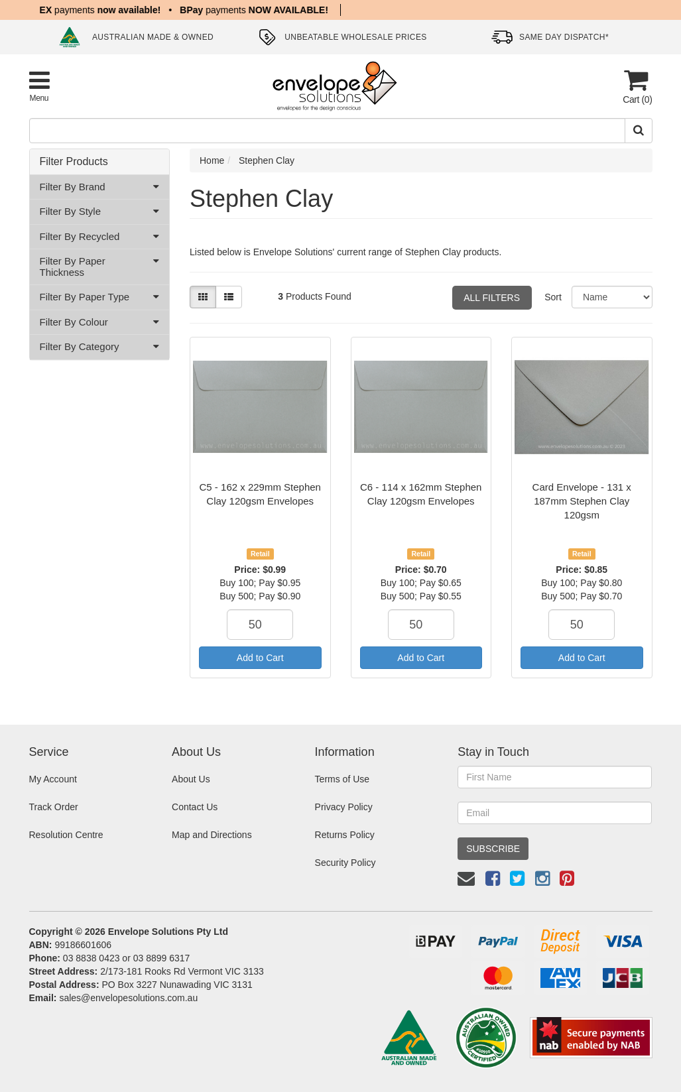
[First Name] (555, 777)
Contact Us (194, 807)
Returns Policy (345, 834)
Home (212, 160)
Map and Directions (212, 834)
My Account (53, 779)
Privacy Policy (344, 807)
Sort (553, 297)
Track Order (53, 807)
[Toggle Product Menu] (39, 85)
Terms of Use (342, 779)
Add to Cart (260, 657)
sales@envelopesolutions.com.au (128, 998)
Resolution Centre (66, 834)
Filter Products (74, 161)
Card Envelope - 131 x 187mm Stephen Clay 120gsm (581, 500)
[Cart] (636, 86)
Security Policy (345, 862)
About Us (191, 779)
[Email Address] (555, 813)
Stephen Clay (266, 160)
